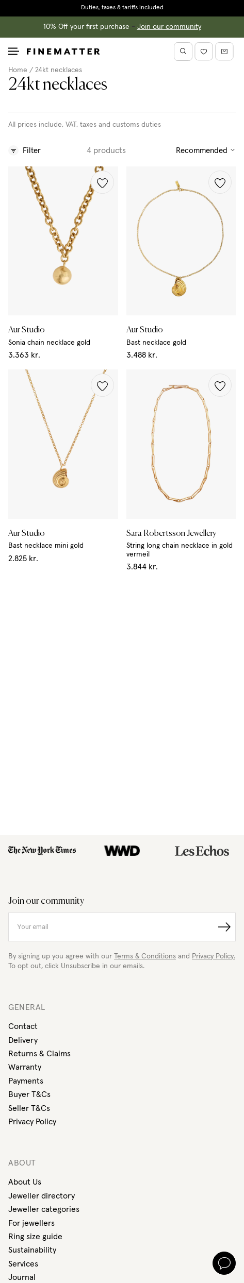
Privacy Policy (32, 1122)
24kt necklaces (58, 70)
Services (23, 1264)
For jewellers (31, 1223)
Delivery (23, 1040)
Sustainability (32, 1250)
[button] (102, 182)
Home (17, 70)
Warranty (24, 1067)
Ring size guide (35, 1237)
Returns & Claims (39, 1054)
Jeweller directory (41, 1196)
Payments (25, 1081)
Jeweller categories (43, 1209)
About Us (24, 1182)
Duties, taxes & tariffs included (122, 8)
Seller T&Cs (29, 1108)
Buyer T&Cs (29, 1094)
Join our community (169, 26)
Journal (22, 1277)
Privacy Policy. (213, 956)
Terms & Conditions (145, 956)
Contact (23, 1026)
